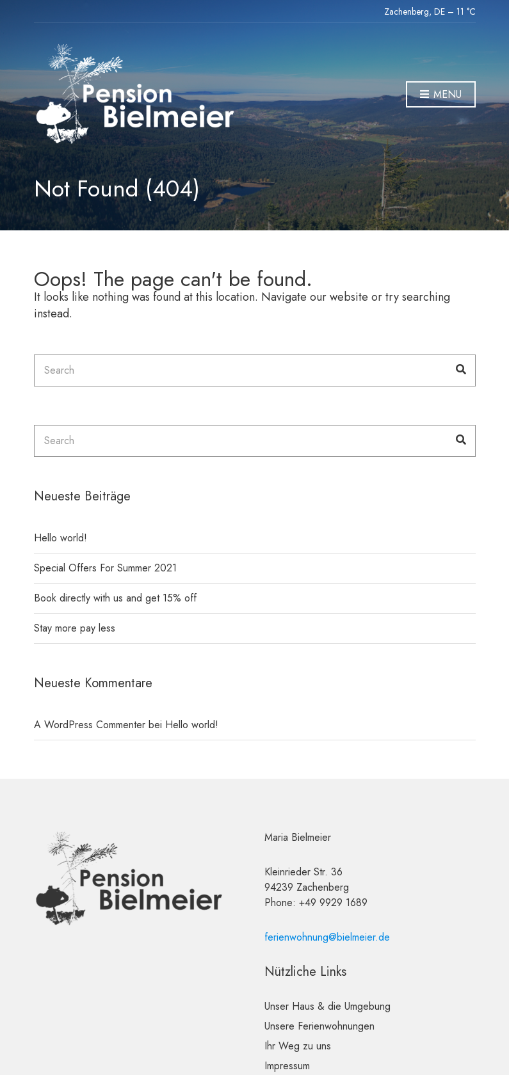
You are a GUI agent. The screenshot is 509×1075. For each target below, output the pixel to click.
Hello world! (60, 537)
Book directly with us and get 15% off (115, 598)
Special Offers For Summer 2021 (105, 568)
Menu (441, 95)
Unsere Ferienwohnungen (319, 1026)
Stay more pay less (74, 628)
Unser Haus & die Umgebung (327, 1006)
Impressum (287, 1065)
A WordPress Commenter (89, 724)
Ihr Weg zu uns (297, 1046)
